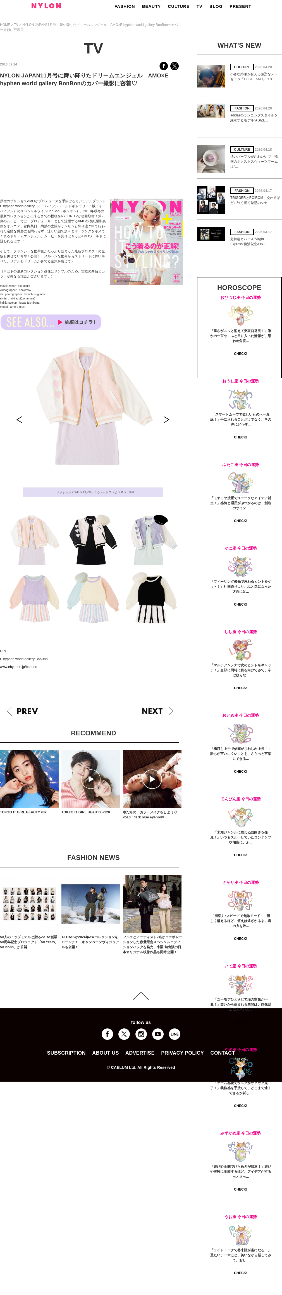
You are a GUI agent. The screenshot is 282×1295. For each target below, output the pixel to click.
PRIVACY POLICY (182, 1053)
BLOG (216, 6)
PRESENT (240, 6)
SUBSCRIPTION (66, 1053)
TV (199, 6)
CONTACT (223, 1053)
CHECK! (240, 354)
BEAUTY (151, 6)
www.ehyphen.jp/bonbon (18, 667)
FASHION (124, 6)
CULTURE (179, 6)
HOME (5, 25)
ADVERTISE (140, 1053)
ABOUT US (105, 1053)
